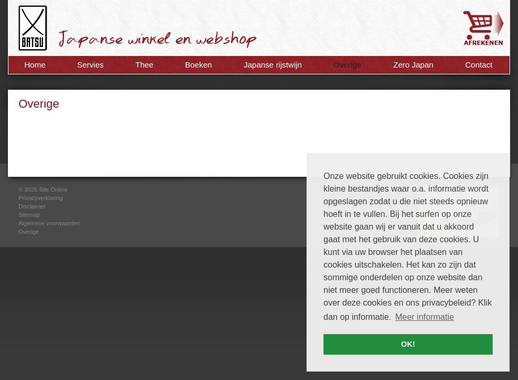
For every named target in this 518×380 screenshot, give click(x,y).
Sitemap (29, 215)
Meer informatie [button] (424, 316)
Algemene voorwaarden (49, 223)
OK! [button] (408, 344)
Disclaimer (31, 206)
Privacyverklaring (40, 198)
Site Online (53, 189)
